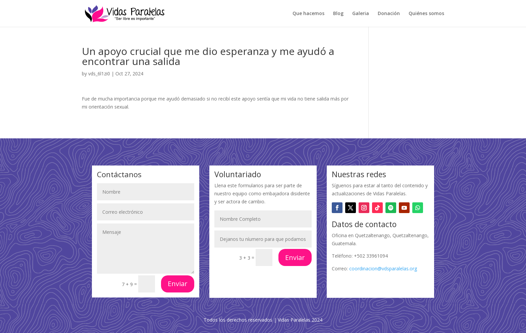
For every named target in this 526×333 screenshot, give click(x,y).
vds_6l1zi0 (99, 73)
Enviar (178, 283)
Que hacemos (308, 13)
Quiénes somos (426, 13)
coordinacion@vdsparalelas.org (383, 268)
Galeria (360, 13)
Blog (338, 13)
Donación (389, 13)
